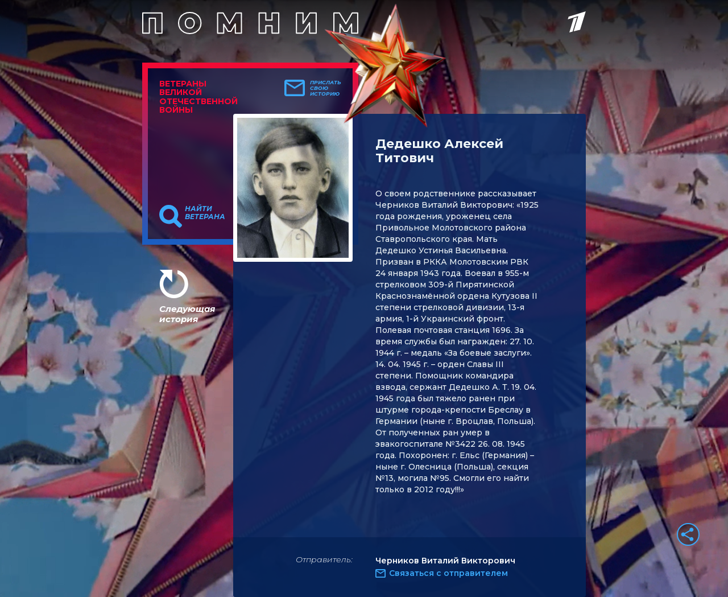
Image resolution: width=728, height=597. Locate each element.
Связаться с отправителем (448, 573)
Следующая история (187, 313)
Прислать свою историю (325, 88)
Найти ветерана (205, 213)
